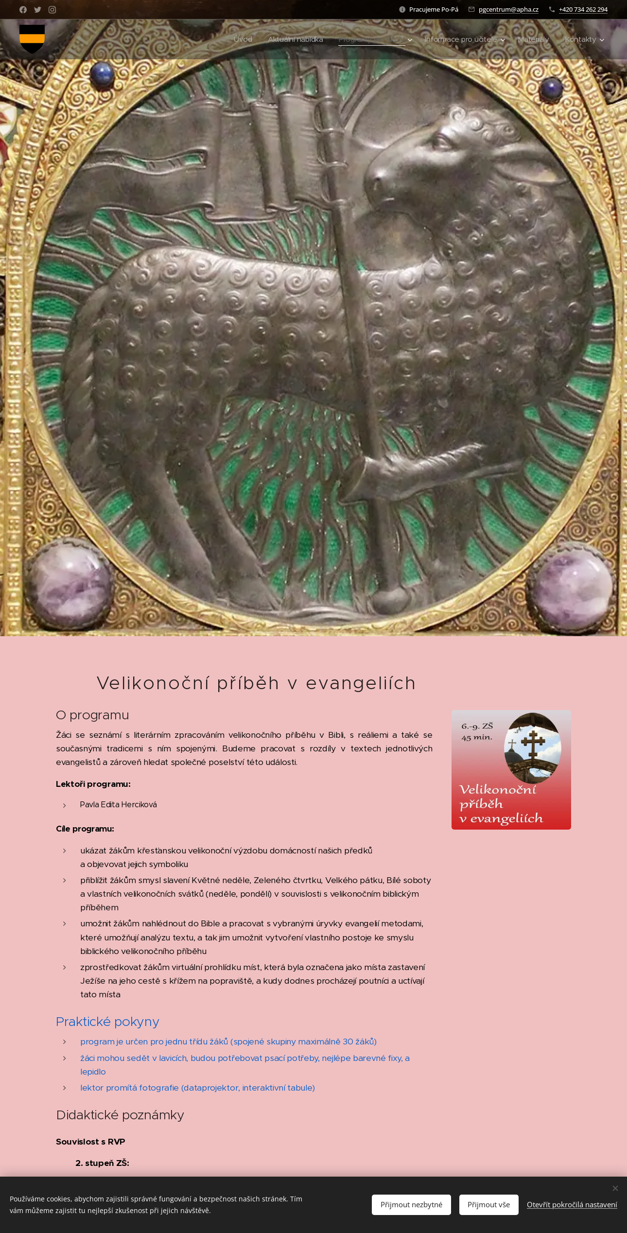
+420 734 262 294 (583, 9)
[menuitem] (236, 39)
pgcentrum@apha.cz (509, 9)
